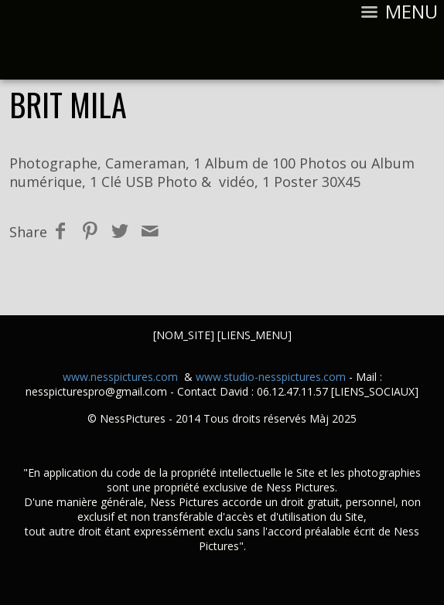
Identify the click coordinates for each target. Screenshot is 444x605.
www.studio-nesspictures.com (271, 376)
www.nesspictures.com (120, 376)
